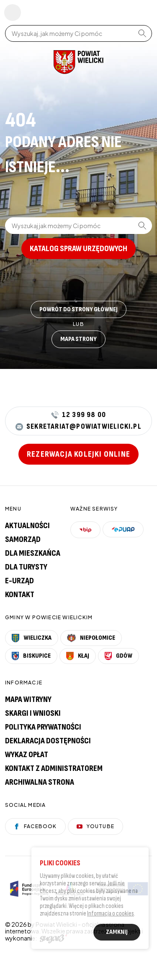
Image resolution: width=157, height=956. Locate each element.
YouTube (95, 826)
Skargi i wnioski (33, 713)
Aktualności (27, 525)
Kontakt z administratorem (54, 768)
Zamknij (117, 934)
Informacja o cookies (110, 915)
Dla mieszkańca (32, 553)
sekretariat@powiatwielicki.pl (78, 427)
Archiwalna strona (39, 782)
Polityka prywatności (43, 727)
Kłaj (77, 656)
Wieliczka (31, 638)
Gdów (118, 656)
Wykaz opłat (26, 754)
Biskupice (31, 656)
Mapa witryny (28, 699)
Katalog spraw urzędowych (78, 249)
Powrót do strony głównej (78, 309)
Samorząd (23, 539)
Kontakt (19, 594)
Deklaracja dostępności (48, 741)
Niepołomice (91, 638)
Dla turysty (26, 567)
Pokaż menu (12, 12)
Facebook (35, 826)
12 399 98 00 (78, 415)
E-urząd (19, 581)
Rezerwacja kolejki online (78, 454)
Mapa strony (78, 339)
